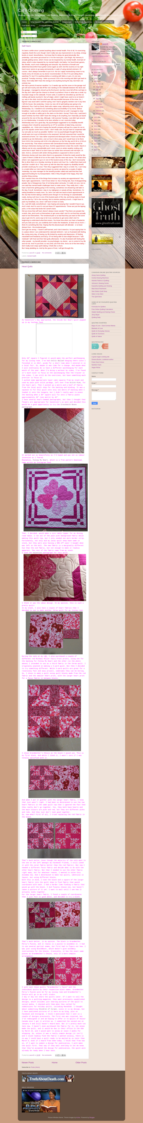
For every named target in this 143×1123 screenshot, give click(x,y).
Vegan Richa (96, 367)
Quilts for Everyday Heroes (101, 331)
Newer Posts (28, 1062)
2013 (96, 144)
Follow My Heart (40, 460)
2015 (96, 138)
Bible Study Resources (83, 22)
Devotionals (66, 22)
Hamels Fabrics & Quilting (100, 280)
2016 (96, 135)
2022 (96, 117)
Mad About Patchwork (99, 288)
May (97, 95)
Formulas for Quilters (99, 306)
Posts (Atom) (35, 1067)
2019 (96, 126)
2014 (96, 141)
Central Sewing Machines (100, 278)
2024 (96, 78)
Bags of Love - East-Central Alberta (103, 325)
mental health (31, 256)
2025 (96, 75)
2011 (96, 150)
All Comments (27, 36)
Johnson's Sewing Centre (100, 283)
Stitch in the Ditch (97, 294)
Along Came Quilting (98, 275)
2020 (96, 123)
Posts (24, 32)
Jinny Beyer (96, 315)
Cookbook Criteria (45, 26)
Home (24, 22)
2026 (96, 72)
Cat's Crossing (31, 10)
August (98, 87)
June (97, 93)
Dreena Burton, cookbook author (102, 359)
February (99, 111)
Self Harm (26, 46)
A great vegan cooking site (100, 357)
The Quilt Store (97, 297)
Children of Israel (48, 1009)
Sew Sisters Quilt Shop (99, 291)
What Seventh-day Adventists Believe (44, 22)
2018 (96, 129)
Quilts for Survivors (98, 334)
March (98, 101)
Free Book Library (28, 26)
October (99, 84)
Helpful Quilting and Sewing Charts (103, 312)
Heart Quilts (27, 266)
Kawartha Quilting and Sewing (102, 286)
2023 (96, 81)
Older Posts (81, 1062)
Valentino (37, 553)
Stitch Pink (75, 383)
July (97, 90)
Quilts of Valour (97, 336)
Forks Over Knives (98, 362)
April (97, 98)
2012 (96, 147)
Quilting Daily (96, 317)
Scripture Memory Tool (104, 22)
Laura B (105, 44)
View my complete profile (100, 56)
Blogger (92, 1117)
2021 (96, 120)
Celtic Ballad (57, 361)
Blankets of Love (97, 328)
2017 (96, 132)
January (99, 113)
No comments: (47, 253)
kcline (78, 1117)
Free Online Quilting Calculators (102, 309)
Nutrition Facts (96, 365)
